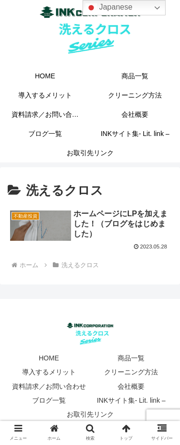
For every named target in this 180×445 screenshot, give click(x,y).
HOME (49, 358)
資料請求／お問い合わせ (49, 386)
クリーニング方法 (131, 372)
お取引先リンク (90, 414)
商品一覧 (131, 358)
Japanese (108, 7)
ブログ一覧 (49, 400)
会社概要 (131, 386)
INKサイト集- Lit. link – (131, 400)
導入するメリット (49, 372)
